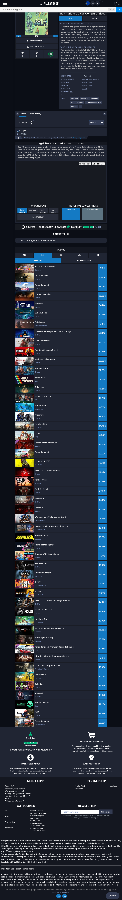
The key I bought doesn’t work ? (18, 794)
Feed (94, 18)
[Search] (119, 9)
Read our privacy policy (60, 892)
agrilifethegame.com (90, 79)
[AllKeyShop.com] (49, 3)
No (65, 896)
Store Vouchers (36, 811)
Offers (21, 113)
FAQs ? (8, 799)
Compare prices (79, 138)
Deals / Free (35, 821)
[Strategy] (74, 99)
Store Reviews (36, 823)
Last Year (32, 211)
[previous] (18, 36)
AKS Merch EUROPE (38, 831)
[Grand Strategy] (77, 103)
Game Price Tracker (38, 813)
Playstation (10, 822)
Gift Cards (34, 818)
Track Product (38, 217)
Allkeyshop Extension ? (14, 801)
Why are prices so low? (14, 791)
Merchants (79, 789)
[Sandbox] (94, 99)
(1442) (83, 227)
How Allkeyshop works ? (15, 789)
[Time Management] (93, 103)
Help (112, 895)
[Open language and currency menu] (93, 3)
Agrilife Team (87, 82)
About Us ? (9, 786)
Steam (84, 89)
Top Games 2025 (37, 826)
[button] (117, 3)
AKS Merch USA (36, 828)
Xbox (7, 817)
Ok (59, 896)
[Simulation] (85, 99)
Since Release (22, 211)
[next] (55, 36)
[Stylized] (74, 108)
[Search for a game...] (61, 9)
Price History (33, 113)
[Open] (4, 3)
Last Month (53, 211)
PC (6, 811)
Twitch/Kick (80, 786)
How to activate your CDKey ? (17, 796)
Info (71, 18)
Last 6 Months (43, 211)
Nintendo (9, 828)
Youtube (113, 786)
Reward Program (37, 816)
